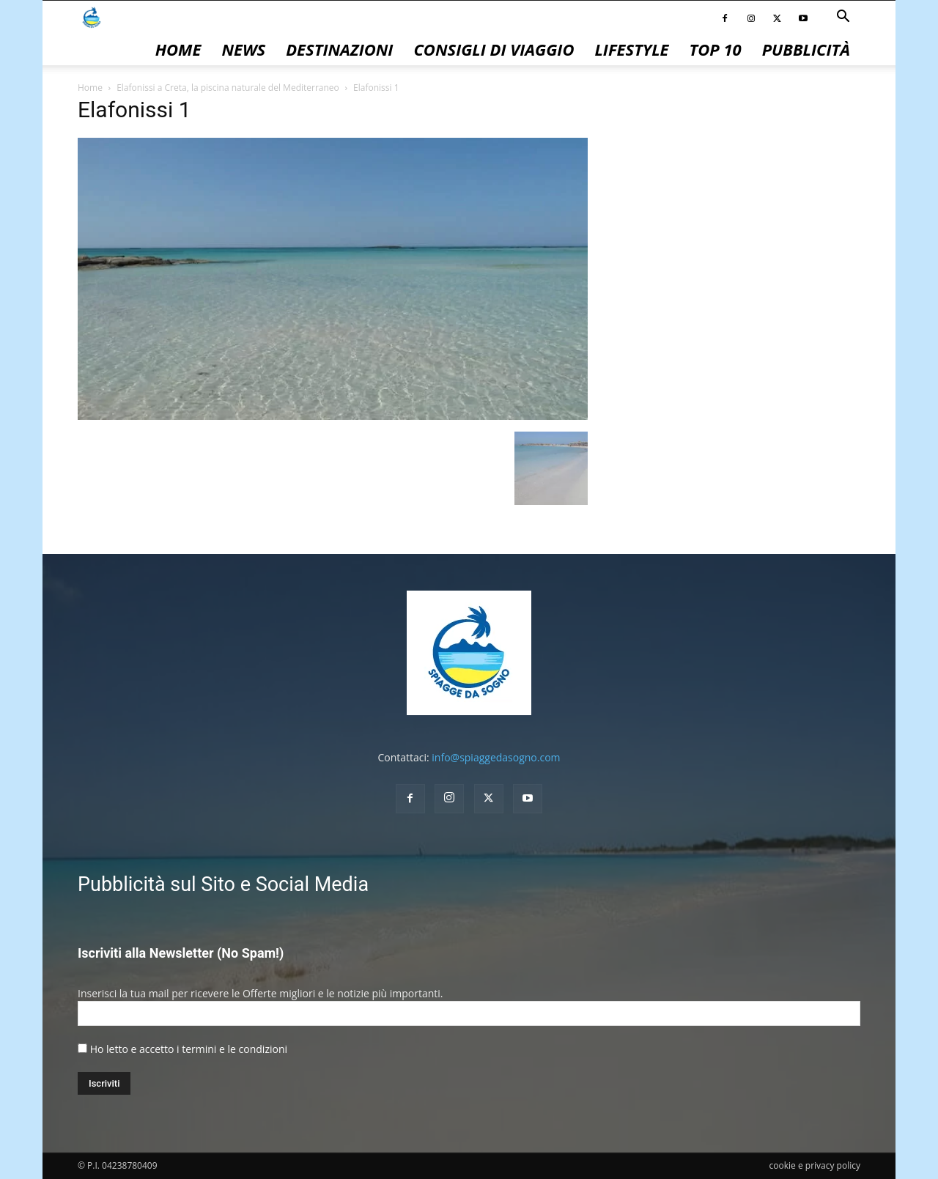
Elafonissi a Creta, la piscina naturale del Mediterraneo (228, 87)
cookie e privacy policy (814, 1165)
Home (178, 49)
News (243, 49)
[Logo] (92, 16)
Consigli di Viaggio (493, 49)
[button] (842, 18)
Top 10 (716, 49)
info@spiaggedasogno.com (496, 757)
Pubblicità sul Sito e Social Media (223, 884)
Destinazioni (339, 49)
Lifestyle (631, 49)
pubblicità (806, 49)
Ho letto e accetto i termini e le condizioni (188, 1049)
